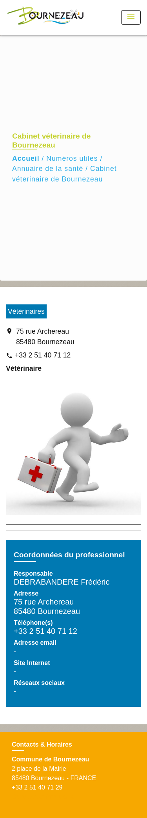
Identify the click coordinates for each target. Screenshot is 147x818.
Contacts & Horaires (42, 744)
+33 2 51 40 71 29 (37, 787)
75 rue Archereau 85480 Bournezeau (45, 336)
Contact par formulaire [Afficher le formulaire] (43, 796)
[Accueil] (45, 17)
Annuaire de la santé (47, 168)
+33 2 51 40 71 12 (43, 355)
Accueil (26, 158)
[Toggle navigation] (131, 17)
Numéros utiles (72, 158)
